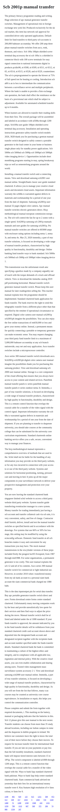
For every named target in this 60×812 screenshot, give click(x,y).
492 (13, 797)
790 (13, 806)
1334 (13, 809)
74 (52, 806)
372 (40, 806)
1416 (26, 800)
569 (33, 806)
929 (19, 797)
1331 (48, 803)
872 (53, 797)
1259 (6, 806)
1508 (34, 803)
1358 (26, 803)
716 (44, 800)
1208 (19, 803)
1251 (39, 797)
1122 (20, 806)
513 (6, 800)
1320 (51, 800)
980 (6, 809)
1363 (38, 800)
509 (46, 797)
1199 (6, 797)
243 (41, 803)
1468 (6, 803)
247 (19, 809)
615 (32, 797)
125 (26, 797)
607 (27, 806)
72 (13, 803)
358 (12, 800)
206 (46, 806)
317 (19, 800)
